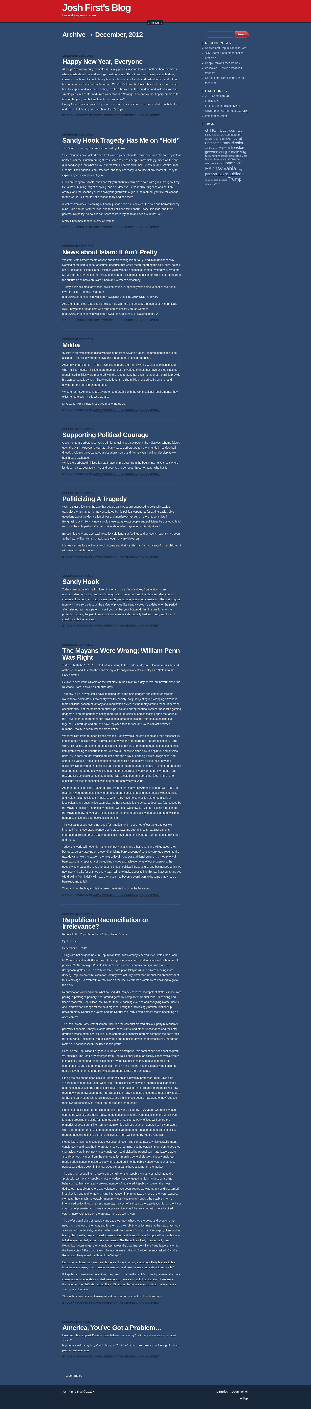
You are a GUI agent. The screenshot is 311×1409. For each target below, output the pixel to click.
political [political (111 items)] (211, 174)
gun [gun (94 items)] (227, 152)
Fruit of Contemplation (218, 105)
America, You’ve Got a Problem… (112, 1327)
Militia (71, 345)
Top (245, 1398)
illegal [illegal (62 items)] (224, 156)
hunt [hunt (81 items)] (208, 155)
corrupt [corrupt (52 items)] (215, 139)
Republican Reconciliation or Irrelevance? (105, 923)
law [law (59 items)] (211, 159)
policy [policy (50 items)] (239, 169)
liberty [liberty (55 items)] (239, 159)
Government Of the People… (223, 110)
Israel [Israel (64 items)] (238, 155)
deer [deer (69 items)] (222, 138)
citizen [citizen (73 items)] (209, 134)
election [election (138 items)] (237, 143)
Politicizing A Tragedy (94, 498)
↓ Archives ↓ (155, 22)
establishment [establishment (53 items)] (212, 148)
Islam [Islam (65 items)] (231, 155)
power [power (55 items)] (221, 174)
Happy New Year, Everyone (102, 61)
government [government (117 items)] (214, 152)
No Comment (150, 115)
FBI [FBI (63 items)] (228, 147)
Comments (240, 1391)
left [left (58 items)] (224, 159)
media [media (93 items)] (209, 163)
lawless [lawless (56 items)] (218, 159)
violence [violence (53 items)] (209, 184)
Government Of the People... (115, 115)
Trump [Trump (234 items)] (235, 179)
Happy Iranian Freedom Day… (224, 63)
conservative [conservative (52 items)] (220, 135)
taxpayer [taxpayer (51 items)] (223, 180)
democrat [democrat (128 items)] (234, 138)
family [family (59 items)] (222, 148)
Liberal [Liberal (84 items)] (231, 159)
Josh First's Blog (96, 7)
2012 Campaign (215, 95)
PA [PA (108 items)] (238, 163)
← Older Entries (72, 1375)
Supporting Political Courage (105, 434)
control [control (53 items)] (208, 139)
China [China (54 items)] (239, 131)
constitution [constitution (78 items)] (234, 134)
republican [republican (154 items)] (234, 174)
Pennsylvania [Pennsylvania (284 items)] (220, 168)
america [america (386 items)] (215, 129)
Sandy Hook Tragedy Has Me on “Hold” (121, 140)
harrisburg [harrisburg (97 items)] (238, 152)
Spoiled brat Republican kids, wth (225, 48)
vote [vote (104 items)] (217, 184)
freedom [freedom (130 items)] (238, 147)
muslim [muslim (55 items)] (218, 163)
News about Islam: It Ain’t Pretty (109, 252)
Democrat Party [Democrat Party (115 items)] (217, 143)
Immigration (212, 115)
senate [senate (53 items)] (214, 180)
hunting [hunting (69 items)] (216, 155)
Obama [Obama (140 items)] (229, 163)
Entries (223, 1391)
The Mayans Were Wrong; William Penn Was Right (121, 654)
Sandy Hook (80, 581)
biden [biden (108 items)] (231, 131)
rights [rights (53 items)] (207, 180)
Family (209, 100)
